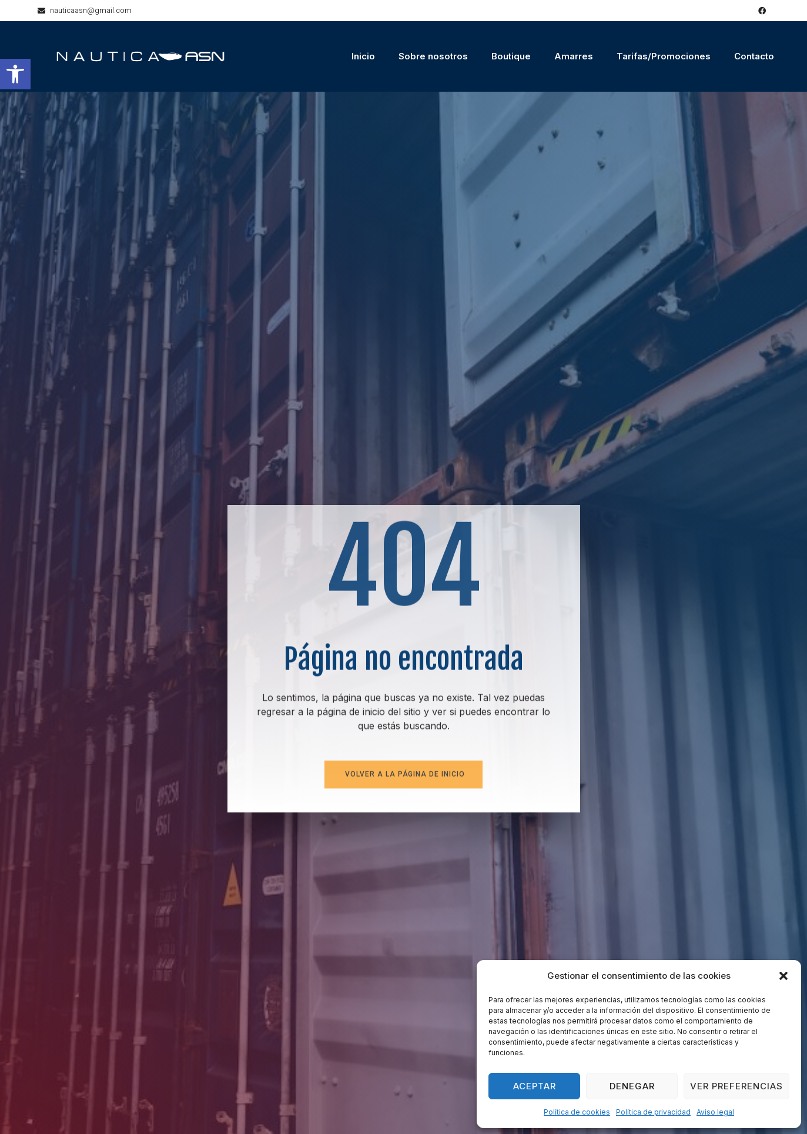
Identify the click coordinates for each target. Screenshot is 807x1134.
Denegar (632, 1086)
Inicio (363, 56)
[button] (15, 74)
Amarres (573, 56)
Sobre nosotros (433, 56)
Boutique (511, 56)
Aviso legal (715, 1112)
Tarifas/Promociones (664, 56)
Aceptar (534, 1086)
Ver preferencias (736, 1086)
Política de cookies (577, 1112)
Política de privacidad (653, 1112)
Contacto (754, 56)
